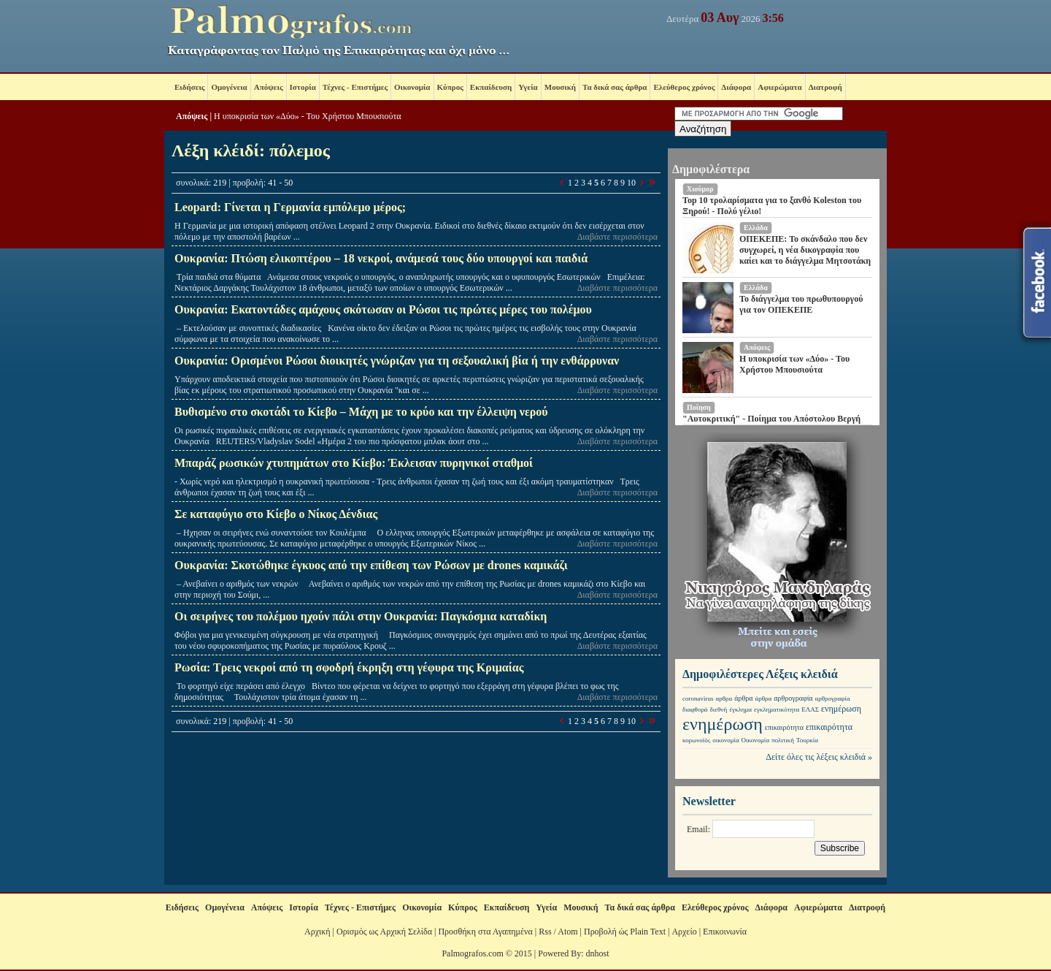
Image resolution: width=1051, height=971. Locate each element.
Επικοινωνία (725, 931)
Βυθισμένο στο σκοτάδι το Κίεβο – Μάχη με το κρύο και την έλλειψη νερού (361, 411)
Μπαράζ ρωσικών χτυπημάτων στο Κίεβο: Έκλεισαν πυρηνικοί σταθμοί (353, 463)
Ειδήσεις (189, 87)
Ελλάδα (756, 228)
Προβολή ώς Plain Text (625, 931)
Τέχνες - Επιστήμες (355, 87)
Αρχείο (683, 931)
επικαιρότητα (784, 727)
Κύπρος (450, 87)
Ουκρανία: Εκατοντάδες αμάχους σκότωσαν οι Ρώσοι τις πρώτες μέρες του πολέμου (383, 309)
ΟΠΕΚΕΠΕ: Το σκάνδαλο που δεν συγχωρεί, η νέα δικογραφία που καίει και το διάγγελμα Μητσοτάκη (805, 250)
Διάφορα (736, 87)
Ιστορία (303, 87)
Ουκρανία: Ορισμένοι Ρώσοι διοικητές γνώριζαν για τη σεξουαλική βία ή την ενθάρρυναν (396, 360)
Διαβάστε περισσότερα (617, 237)
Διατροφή (825, 87)
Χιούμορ (700, 189)
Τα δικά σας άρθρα (614, 87)
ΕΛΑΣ (810, 709)
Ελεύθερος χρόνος (684, 87)
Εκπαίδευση (491, 87)
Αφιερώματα (779, 87)
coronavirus (698, 698)
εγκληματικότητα (776, 709)
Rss (545, 931)
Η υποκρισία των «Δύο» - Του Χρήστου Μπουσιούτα (307, 116)
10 (631, 183)
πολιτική (782, 740)
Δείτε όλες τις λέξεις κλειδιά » (819, 757)
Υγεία (528, 87)
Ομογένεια (229, 87)
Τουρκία (807, 740)
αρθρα (724, 698)
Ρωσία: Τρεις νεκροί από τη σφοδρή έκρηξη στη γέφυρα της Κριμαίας (348, 667)
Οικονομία (412, 87)
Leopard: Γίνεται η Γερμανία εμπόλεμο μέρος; (290, 207)
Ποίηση (699, 407)
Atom (567, 931)
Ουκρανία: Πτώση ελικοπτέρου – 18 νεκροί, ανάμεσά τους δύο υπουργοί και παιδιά (381, 258)
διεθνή (719, 709)
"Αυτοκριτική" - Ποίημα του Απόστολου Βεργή (771, 419)
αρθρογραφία (793, 698)
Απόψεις (268, 87)
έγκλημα (740, 709)
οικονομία (725, 740)
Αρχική (317, 931)
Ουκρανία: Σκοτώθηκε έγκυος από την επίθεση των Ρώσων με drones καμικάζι (371, 565)
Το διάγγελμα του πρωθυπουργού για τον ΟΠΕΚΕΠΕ (801, 304)
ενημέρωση (841, 709)
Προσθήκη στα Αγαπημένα (485, 931)
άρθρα (743, 698)
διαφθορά (695, 709)
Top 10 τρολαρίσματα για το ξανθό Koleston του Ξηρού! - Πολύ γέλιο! (771, 205)
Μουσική (560, 87)
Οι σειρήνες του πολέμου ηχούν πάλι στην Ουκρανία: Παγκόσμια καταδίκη (360, 616)
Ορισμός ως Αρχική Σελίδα (384, 931)
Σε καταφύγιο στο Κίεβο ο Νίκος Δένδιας (275, 514)
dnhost (597, 953)
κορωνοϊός (696, 740)
